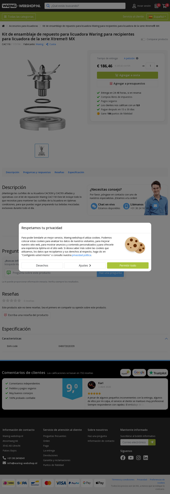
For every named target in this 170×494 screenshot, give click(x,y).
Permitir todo (128, 265)
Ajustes (85, 265)
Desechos (42, 265)
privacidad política (81, 255)
